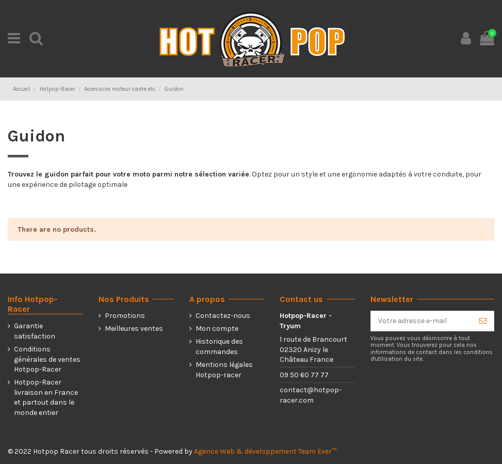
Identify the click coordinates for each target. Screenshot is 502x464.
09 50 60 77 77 (304, 375)
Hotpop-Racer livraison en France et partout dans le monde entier (46, 397)
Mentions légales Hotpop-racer (224, 369)
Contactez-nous (223, 315)
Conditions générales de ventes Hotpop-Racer (47, 359)
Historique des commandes (219, 346)
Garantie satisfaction (34, 331)
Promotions (125, 315)
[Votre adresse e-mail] (421, 321)
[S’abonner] (483, 321)
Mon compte (217, 328)
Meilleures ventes (134, 328)
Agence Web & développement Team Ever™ (265, 451)
